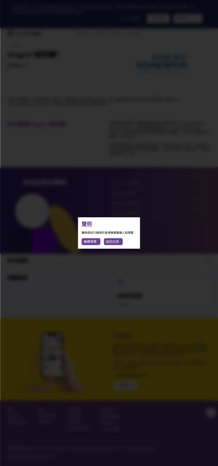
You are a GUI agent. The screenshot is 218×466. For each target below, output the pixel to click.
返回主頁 (112, 241)
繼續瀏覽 (90, 241)
